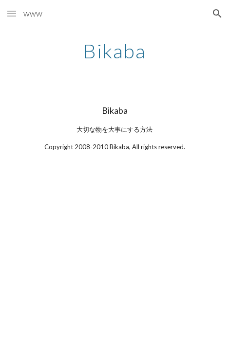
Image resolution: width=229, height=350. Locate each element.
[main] (114, 51)
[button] (11, 13)
